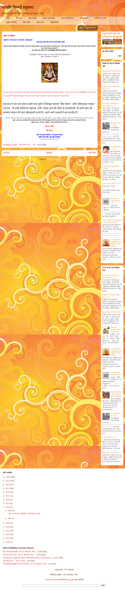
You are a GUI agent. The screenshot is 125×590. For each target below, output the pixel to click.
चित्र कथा (19, 18)
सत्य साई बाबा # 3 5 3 (116, 148)
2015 (8, 496)
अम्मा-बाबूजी (84, 18)
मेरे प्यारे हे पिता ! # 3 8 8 (116, 124)
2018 (8, 500)
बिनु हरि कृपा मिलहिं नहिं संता (111, 71)
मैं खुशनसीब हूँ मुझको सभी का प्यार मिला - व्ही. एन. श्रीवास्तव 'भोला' (25, 564)
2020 (8, 507)
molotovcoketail (52, 580)
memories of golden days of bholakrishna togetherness (27, 558)
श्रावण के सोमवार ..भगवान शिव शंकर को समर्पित (116, 394)
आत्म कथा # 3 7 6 (110, 437)
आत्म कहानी (32, 18)
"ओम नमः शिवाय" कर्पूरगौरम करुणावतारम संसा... (24, 514)
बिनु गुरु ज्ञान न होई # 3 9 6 (111, 452)
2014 (8, 492)
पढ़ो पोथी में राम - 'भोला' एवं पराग (14, 561)
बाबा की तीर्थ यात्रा (67, 18)
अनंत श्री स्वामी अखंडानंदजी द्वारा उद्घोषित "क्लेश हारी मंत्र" (116, 243)
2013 (8, 488)
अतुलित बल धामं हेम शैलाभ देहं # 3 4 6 (111, 87)
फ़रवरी (10, 511)
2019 (8, 503)
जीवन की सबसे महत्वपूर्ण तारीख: (111, 167)
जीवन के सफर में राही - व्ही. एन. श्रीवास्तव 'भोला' (18, 555)
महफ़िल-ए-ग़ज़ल (100, 18)
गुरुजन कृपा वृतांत (49, 18)
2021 (8, 523)
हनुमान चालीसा (11, 22)
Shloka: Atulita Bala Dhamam (116, 329)
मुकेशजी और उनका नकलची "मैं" (115, 201)
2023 (8, 531)
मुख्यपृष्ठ (49, 153)
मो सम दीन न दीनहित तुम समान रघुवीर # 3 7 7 (110, 105)
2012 (8, 485)
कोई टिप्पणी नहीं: (24, 145)
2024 (8, 534)
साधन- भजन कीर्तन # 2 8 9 (111, 183)
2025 (8, 538)
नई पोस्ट (6, 153)
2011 (8, 481)
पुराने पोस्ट (92, 153)
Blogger (71, 580)
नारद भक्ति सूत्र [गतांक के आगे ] (116, 374)
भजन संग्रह (26, 22)
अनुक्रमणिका (54, 22)
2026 (8, 542)
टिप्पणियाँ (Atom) (53, 159)
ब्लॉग (8, 18)
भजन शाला (40, 22)
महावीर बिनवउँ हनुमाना (17, 8)
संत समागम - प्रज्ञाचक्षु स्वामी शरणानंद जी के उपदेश (113, 221)
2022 (8, 527)
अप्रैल (10, 518)
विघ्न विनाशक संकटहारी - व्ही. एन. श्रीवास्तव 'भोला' (19, 552)
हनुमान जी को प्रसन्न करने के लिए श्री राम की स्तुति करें (112, 35)
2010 (8, 477)
